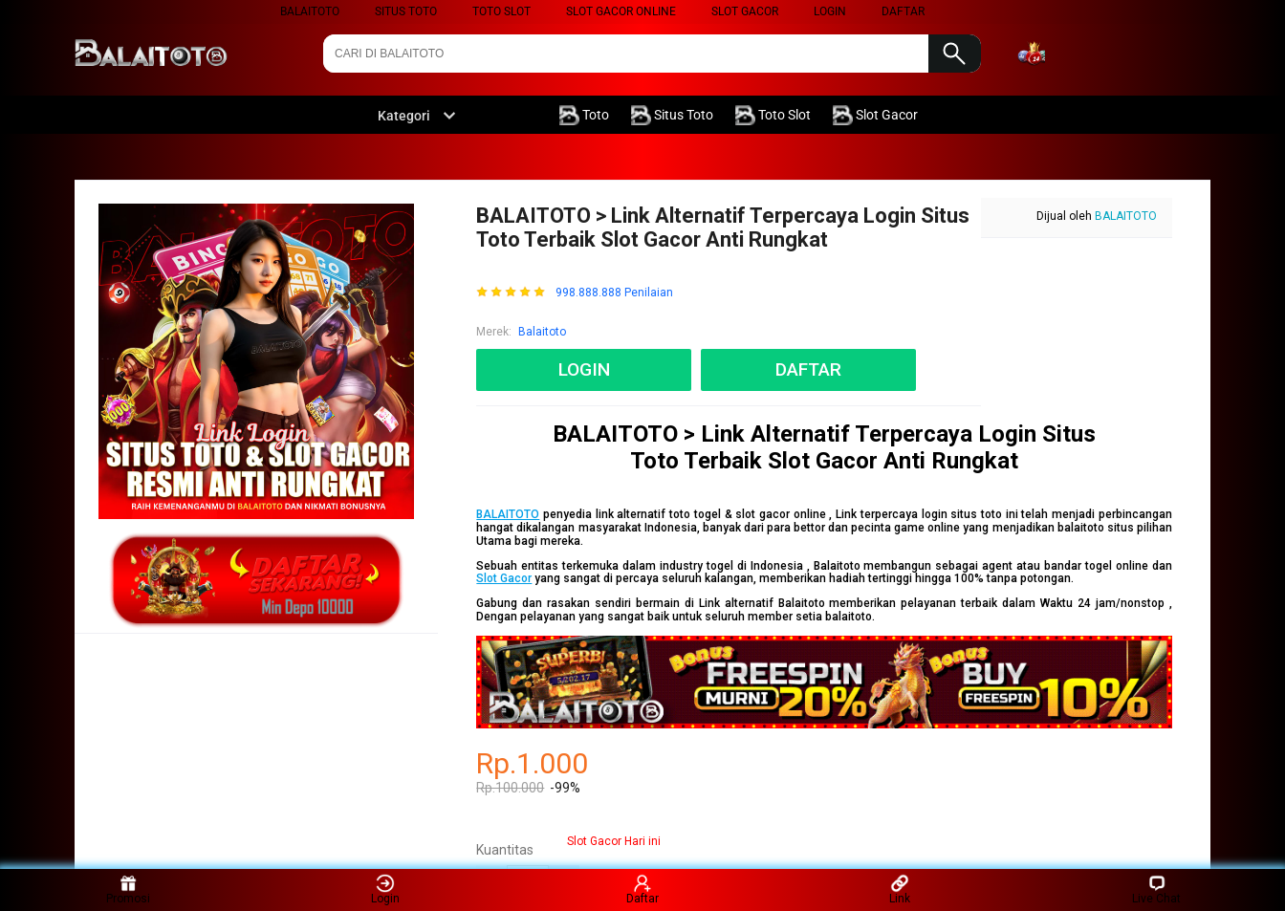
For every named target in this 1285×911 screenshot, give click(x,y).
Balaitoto (309, 11)
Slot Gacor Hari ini (614, 841)
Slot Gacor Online (621, 11)
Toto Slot (501, 11)
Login (385, 889)
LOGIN (830, 11)
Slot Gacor (744, 11)
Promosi (128, 889)
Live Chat (1156, 889)
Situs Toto (406, 11)
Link (899, 889)
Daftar (642, 889)
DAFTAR (903, 11)
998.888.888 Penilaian (614, 293)
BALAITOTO (1126, 216)
